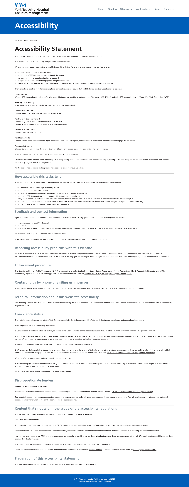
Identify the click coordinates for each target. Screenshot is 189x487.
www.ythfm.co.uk (95, 56)
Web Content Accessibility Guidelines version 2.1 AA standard (74, 320)
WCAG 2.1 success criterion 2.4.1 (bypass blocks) (132, 392)
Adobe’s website (95, 450)
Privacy (92, 482)
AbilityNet (19, 168)
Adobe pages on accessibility (145, 450)
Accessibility (83, 482)
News (157, 9)
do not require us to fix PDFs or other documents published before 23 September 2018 (73, 425)
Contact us (168, 9)
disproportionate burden (105, 397)
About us (112, 9)
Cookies (99, 482)
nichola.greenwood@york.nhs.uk (35, 223)
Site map (107, 482)
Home (101, 9)
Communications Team (86, 239)
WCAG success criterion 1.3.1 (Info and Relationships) (37, 366)
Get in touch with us (136, 288)
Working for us (143, 9)
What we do (126, 9)
